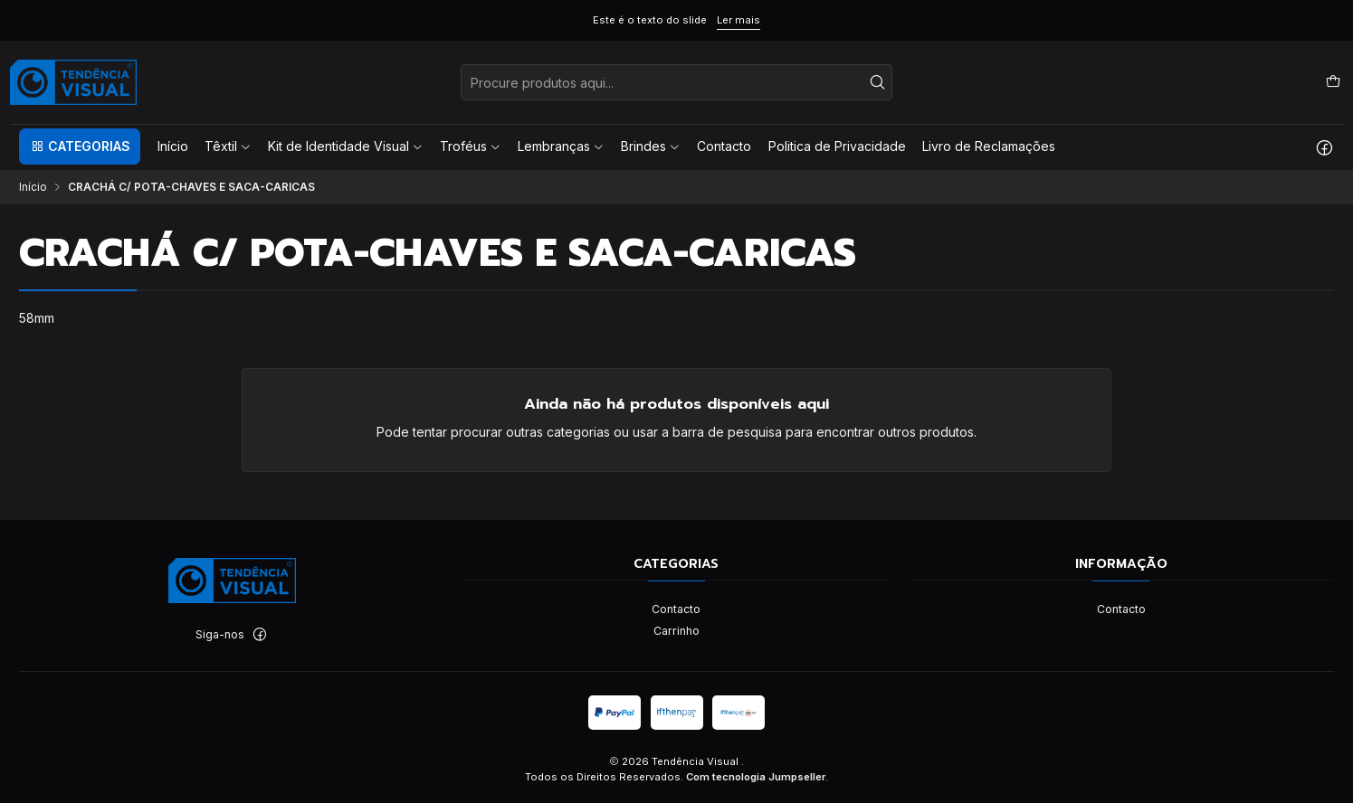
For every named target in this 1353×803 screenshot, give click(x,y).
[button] (79, 146)
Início (33, 187)
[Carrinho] (1332, 82)
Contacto (676, 609)
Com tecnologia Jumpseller (755, 776)
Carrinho (676, 631)
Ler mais (738, 20)
